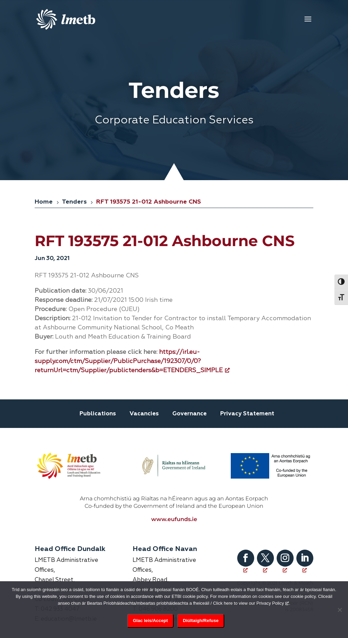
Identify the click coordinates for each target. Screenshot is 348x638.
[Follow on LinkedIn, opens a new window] (304, 549)
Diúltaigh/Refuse (201, 620)
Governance (189, 414)
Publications (98, 414)
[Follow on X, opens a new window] (265, 549)
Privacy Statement (247, 414)
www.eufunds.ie (174, 510)
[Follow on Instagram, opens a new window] (285, 549)
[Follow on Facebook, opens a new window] (245, 549)
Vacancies (144, 414)
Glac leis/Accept (150, 620)
